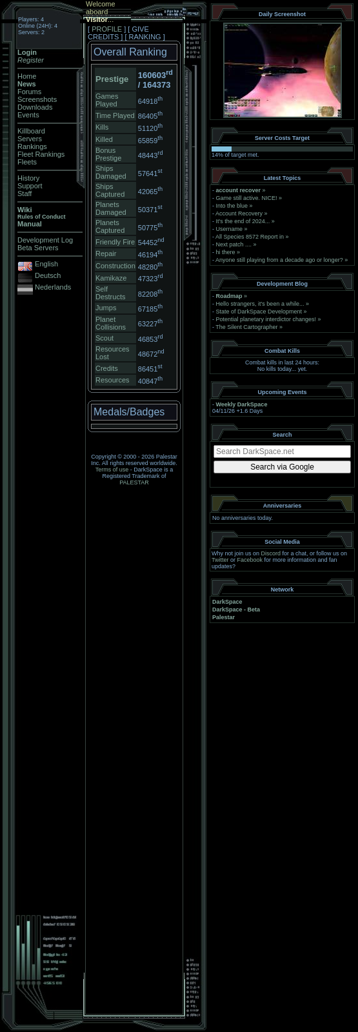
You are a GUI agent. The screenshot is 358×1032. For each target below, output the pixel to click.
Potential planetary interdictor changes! (266, 319)
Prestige (111, 79)
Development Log (45, 240)
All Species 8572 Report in (249, 236)
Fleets (27, 162)
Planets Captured (109, 226)
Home (26, 76)
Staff (24, 193)
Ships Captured (109, 190)
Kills (101, 127)
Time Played (115, 115)
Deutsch (48, 275)
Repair (105, 253)
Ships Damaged (110, 172)
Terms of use (112, 469)
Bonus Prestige (108, 154)
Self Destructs (110, 293)
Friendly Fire (115, 242)
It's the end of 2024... (243, 221)
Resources (112, 380)
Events (28, 115)
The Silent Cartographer (246, 327)
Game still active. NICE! (247, 198)
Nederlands (53, 287)
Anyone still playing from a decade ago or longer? (279, 260)
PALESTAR (134, 482)
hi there (225, 252)
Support (30, 186)
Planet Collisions (110, 323)
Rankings (32, 146)
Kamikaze (110, 278)
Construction (115, 266)
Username (229, 229)
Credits (106, 368)
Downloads (34, 107)
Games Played (106, 100)
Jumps (105, 308)
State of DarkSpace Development (259, 311)
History (28, 178)
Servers (29, 139)
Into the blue (232, 206)
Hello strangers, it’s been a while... (260, 304)
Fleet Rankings (41, 154)
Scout (104, 338)
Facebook (250, 560)
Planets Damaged (110, 208)
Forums (29, 91)
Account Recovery (239, 213)
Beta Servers (38, 248)
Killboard (31, 131)
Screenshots (37, 99)
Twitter (220, 560)
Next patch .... (234, 244)
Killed (104, 139)
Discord (271, 553)
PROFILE (107, 29)
